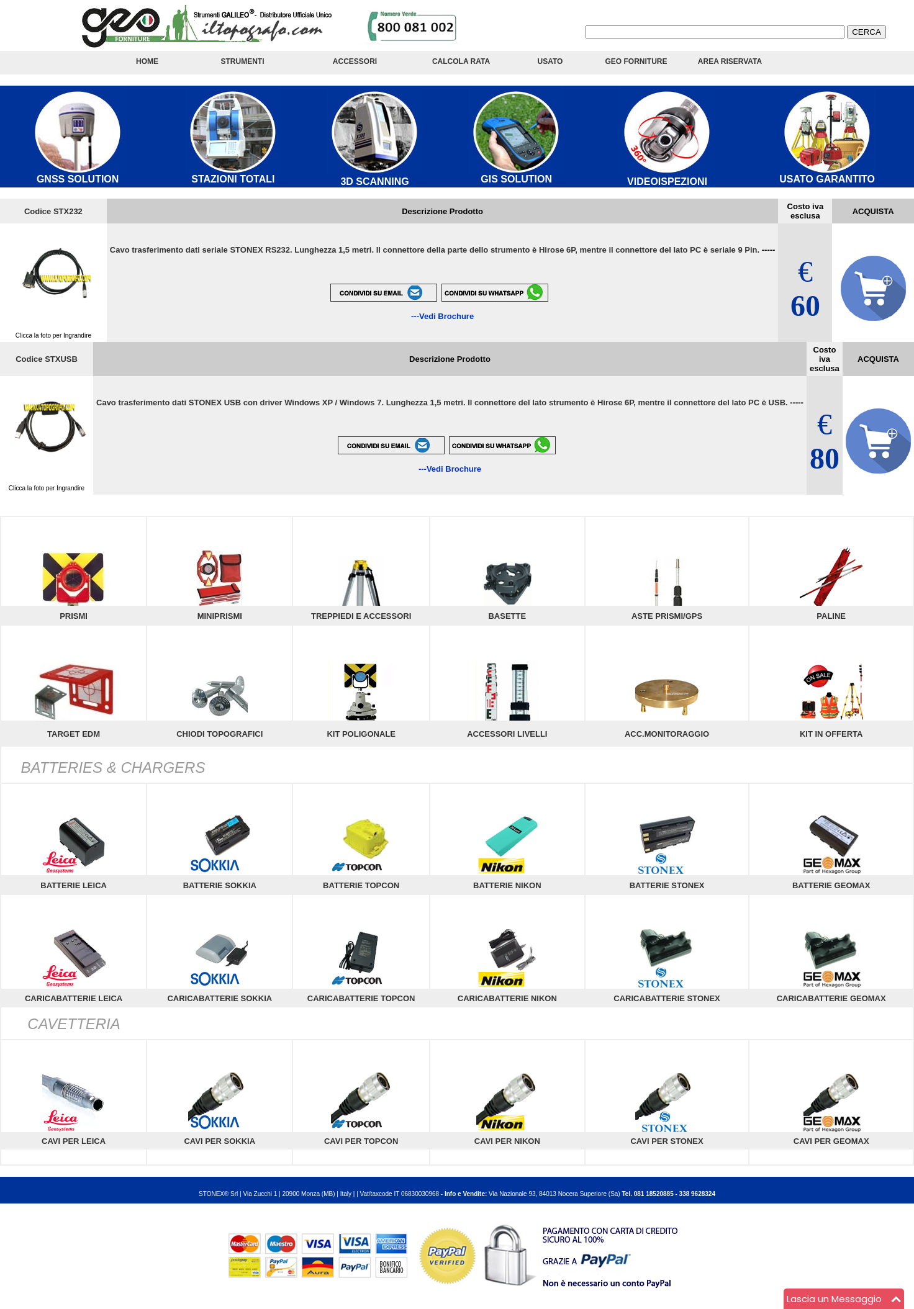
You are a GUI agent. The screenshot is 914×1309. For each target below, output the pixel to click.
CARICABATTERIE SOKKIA (219, 998)
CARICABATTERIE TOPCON (361, 998)
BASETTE (507, 616)
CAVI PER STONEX (666, 1141)
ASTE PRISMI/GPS (666, 616)
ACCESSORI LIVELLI (507, 734)
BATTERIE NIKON (507, 885)
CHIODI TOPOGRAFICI (219, 734)
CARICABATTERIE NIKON (507, 998)
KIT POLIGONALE (361, 734)
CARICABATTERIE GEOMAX (831, 998)
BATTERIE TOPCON (361, 885)
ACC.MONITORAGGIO (667, 734)
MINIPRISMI (219, 616)
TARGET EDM (73, 734)
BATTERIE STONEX (667, 885)
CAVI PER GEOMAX (831, 1141)
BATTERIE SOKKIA (219, 885)
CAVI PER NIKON (507, 1141)
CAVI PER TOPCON (361, 1141)
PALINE (831, 616)
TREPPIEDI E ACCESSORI (361, 616)
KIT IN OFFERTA (831, 734)
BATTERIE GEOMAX (831, 885)
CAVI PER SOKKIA (219, 1141)
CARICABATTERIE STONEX (666, 998)
